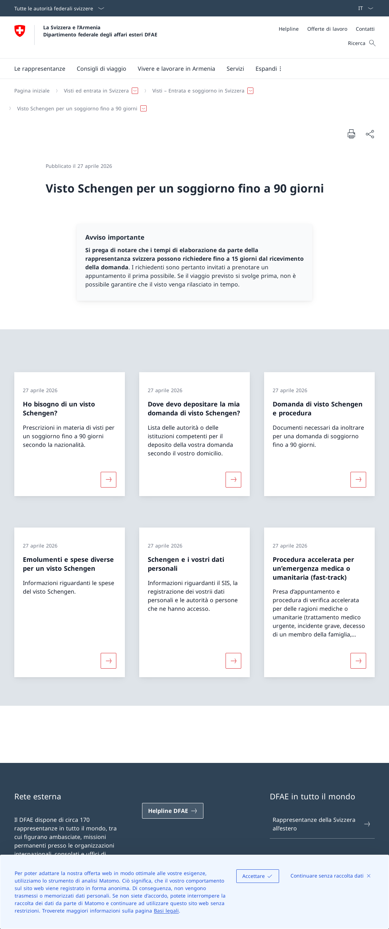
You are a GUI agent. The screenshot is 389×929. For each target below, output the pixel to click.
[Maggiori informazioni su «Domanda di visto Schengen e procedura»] (358, 480)
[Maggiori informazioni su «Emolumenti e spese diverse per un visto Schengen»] (108, 661)
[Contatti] (365, 29)
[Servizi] (235, 69)
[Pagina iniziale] (32, 91)
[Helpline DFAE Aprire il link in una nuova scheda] (172, 811)
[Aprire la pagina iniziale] (85, 37)
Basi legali (166, 910)
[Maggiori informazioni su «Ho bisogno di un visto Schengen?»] (108, 480)
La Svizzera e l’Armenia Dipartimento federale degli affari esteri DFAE (100, 31)
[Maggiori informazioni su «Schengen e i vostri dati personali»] (233, 661)
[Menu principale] (189, 69)
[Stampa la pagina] (351, 133)
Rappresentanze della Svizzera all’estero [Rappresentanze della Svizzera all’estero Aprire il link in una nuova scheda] (322, 824)
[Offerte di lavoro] (327, 29)
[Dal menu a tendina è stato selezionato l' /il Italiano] (363, 8)
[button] (40, 69)
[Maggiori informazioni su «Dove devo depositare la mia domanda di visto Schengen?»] (233, 480)
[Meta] (326, 29)
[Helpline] (288, 29)
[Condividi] (369, 134)
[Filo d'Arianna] (192, 99)
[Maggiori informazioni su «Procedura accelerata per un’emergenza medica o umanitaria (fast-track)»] (358, 661)
